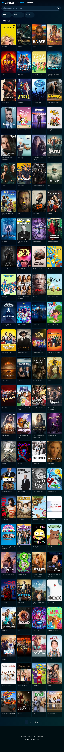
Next (36, 722)
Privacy (23, 736)
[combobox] (31, 8)
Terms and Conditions (35, 736)
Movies (30, 3)
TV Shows (20, 3)
